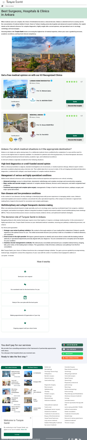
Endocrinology (69, 346)
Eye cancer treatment (50, 380)
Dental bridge (68, 371)
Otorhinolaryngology (70, 344)
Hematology (48, 351)
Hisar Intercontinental (37, 347)
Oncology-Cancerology (51, 326)
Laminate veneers (70, 355)
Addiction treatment (50, 355)
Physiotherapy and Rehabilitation (74, 349)
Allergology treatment (71, 329)
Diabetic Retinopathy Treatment (53, 378)
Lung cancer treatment (51, 375)
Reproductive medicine (71, 324)
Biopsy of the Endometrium (52, 371)
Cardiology (68, 326)
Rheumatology (49, 353)
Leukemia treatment (70, 375)
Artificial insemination (71, 364)
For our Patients (50, 396)
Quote (75, 101)
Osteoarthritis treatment (51, 360)
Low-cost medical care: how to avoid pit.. (15, 337)
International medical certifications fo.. (14, 356)
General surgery (49, 333)
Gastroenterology (50, 335)
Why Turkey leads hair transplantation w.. (15, 347)
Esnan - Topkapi (35, 355)
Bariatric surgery (49, 331)
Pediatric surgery (49, 349)
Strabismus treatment (51, 366)
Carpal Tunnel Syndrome (51, 373)
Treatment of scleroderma (52, 369)
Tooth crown (48, 362)
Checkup (47, 346)
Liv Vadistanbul (37, 328)
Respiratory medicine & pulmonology (71, 339)
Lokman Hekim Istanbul (37, 364)
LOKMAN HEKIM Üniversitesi (41, 81)
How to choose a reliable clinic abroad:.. (15, 363)
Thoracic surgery (69, 378)
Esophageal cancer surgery (52, 364)
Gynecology (68, 335)
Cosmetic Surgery (70, 322)
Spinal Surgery (69, 333)
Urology (67, 353)
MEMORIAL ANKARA (37, 115)
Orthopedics (48, 329)
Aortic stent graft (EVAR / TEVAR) (74, 362)
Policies (47, 408)
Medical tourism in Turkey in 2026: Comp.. (15, 328)
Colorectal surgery (70, 331)
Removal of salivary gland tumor (74, 373)
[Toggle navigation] (4, 2)
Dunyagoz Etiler (37, 337)
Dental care (48, 322)
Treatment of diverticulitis (72, 369)
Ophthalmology (49, 344)
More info (24, 429)
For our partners (50, 404)
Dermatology (48, 324)
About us (48, 400)
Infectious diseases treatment (73, 351)
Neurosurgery (48, 342)
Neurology (68, 342)
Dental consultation (70, 366)
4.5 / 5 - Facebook (76, 403)
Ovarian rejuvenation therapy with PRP (74, 359)
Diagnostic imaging (50, 340)
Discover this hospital (75, 106)
